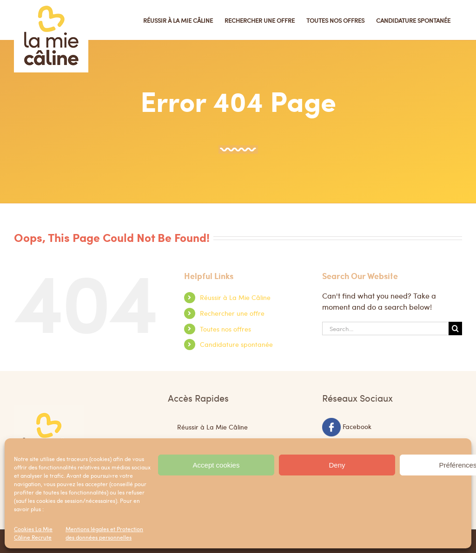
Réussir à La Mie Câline (235, 297)
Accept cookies (216, 465)
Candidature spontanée (236, 344)
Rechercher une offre (232, 313)
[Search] (455, 328)
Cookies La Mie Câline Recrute (33, 533)
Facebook (357, 425)
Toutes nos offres (225, 328)
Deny (337, 465)
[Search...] (385, 328)
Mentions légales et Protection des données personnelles (104, 533)
